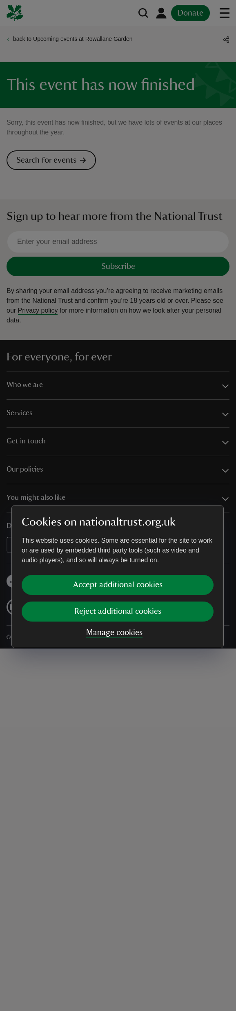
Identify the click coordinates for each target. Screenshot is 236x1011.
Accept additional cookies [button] (118, 514)
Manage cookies (114, 561)
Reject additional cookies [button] (117, 540)
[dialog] (117, 505)
